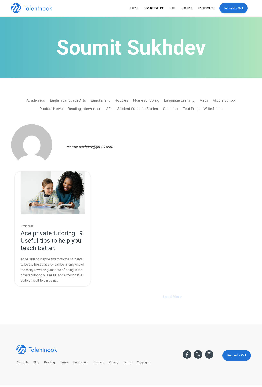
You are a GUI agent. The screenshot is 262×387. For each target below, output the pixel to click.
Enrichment (205, 7)
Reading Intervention (84, 109)
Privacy (113, 362)
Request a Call (233, 8)
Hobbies (121, 100)
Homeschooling (146, 100)
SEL (109, 109)
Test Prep (191, 109)
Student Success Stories (137, 109)
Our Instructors (154, 7)
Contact (99, 362)
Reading (187, 7)
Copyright (143, 362)
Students (170, 109)
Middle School (224, 100)
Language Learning (179, 100)
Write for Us (213, 109)
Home (134, 7)
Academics (36, 100)
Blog (172, 7)
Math (204, 100)
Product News (51, 109)
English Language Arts (68, 100)
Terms (64, 362)
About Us (22, 362)
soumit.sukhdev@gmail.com (90, 147)
